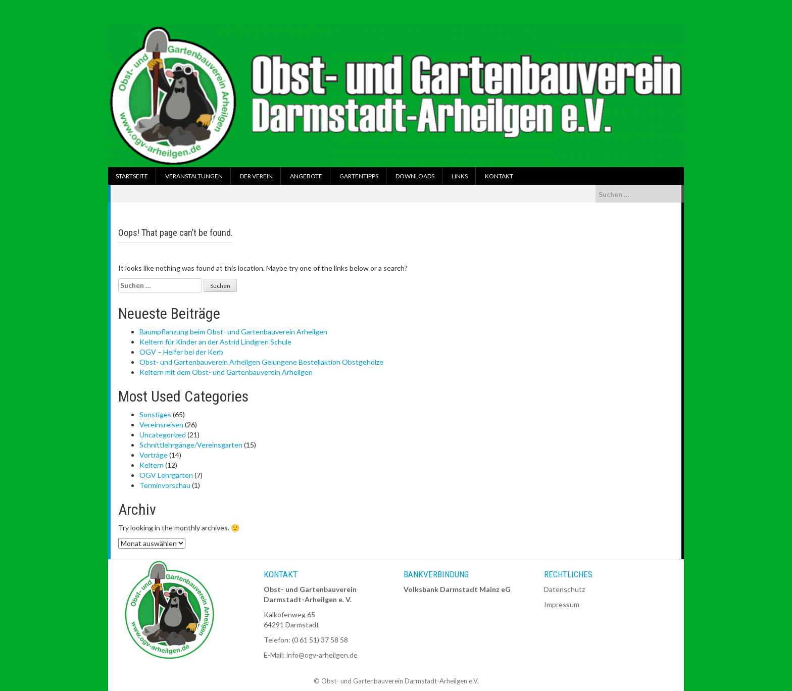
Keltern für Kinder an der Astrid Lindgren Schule (215, 341)
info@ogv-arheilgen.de (322, 655)
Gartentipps (358, 176)
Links (460, 176)
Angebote (306, 176)
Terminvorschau (164, 485)
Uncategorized (162, 434)
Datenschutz (564, 589)
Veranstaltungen (194, 176)
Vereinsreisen (161, 424)
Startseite (132, 176)
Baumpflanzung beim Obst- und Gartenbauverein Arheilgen (233, 331)
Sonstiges (155, 414)
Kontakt (499, 176)
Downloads (414, 176)
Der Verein (256, 176)
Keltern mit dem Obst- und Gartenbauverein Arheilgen (226, 372)
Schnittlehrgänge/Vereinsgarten (190, 444)
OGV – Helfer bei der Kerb (181, 352)
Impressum (561, 604)
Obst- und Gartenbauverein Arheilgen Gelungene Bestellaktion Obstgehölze (261, 362)
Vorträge (153, 455)
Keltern (151, 465)
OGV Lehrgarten (166, 475)
